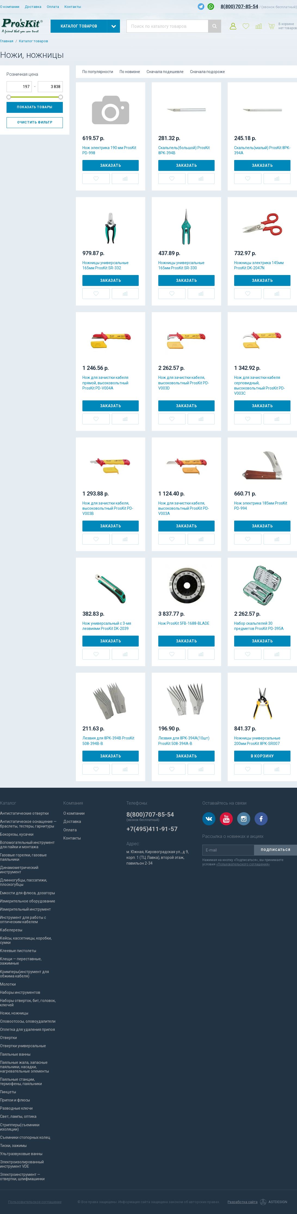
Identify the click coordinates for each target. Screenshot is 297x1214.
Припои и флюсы (15, 1100)
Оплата (53, 7)
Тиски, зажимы (13, 1145)
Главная (6, 41)
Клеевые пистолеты (18, 951)
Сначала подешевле (165, 72)
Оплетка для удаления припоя (27, 1029)
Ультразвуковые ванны (21, 1154)
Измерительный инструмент (25, 909)
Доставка (33, 7)
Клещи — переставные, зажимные (21, 961)
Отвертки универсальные (23, 1046)
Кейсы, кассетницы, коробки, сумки (26, 940)
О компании (9, 7)
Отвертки (8, 1037)
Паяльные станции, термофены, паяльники (21, 1081)
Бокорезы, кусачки (16, 834)
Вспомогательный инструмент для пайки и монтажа (27, 844)
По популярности (97, 72)
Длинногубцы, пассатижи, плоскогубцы (23, 882)
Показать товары (34, 107)
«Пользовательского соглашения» (243, 864)
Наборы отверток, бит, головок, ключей (28, 1002)
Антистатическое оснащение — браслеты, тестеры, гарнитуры (28, 823)
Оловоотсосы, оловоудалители (27, 1021)
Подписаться (275, 850)
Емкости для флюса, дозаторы (27, 893)
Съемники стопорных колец (25, 1137)
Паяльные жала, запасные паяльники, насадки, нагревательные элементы (24, 1066)
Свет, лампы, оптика (18, 1116)
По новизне (130, 72)
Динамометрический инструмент (19, 869)
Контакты (72, 7)
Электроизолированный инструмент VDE (22, 1164)
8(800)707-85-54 (239, 6)
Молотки (8, 984)
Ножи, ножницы (14, 1013)
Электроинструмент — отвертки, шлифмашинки (22, 1176)
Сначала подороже (207, 72)
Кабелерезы (11, 930)
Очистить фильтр (34, 122)
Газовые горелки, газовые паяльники (23, 857)
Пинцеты (8, 1092)
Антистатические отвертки (24, 813)
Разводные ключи (16, 1108)
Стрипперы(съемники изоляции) (19, 1127)
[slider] (9, 97)
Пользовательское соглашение (34, 1202)
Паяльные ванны (15, 1054)
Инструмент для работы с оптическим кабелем (23, 919)
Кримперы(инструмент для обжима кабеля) (24, 974)
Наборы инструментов (20, 992)
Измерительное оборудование (27, 901)
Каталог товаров (33, 41)
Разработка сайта (243, 1202)
